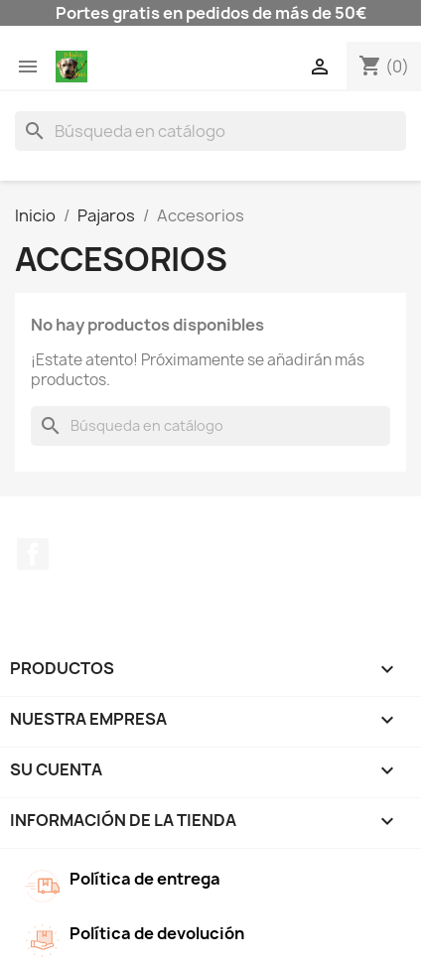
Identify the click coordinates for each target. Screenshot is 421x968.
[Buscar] (210, 131)
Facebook (33, 554)
